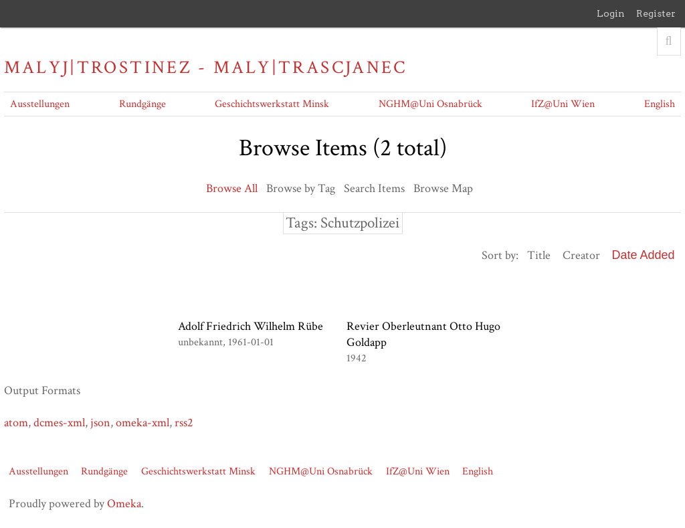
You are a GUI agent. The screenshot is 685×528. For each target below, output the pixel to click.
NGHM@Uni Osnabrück (430, 104)
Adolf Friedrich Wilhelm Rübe (250, 326)
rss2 (184, 422)
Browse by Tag (300, 188)
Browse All (232, 188)
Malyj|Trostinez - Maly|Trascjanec (205, 68)
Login (611, 13)
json (100, 422)
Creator (581, 255)
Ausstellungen (40, 104)
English (659, 104)
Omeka (124, 503)
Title (539, 255)
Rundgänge (142, 104)
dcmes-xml (59, 422)
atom (16, 422)
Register (656, 13)
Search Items (374, 188)
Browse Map (443, 188)
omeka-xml (142, 422)
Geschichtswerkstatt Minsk (272, 104)
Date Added (643, 255)
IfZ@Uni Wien (563, 104)
